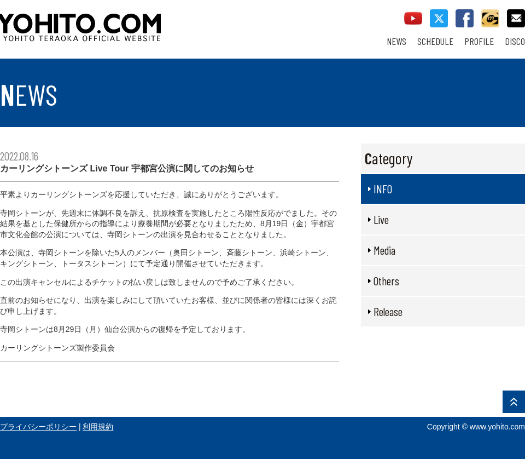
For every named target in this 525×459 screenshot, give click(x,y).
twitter (439, 18)
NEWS (396, 41)
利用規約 (98, 426)
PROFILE (479, 41)
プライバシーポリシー (38, 426)
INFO (383, 189)
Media (384, 250)
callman (490, 18)
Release (388, 311)
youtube (413, 18)
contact (516, 18)
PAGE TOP (514, 402)
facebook (465, 18)
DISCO (515, 41)
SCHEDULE (435, 41)
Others (386, 281)
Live (381, 219)
